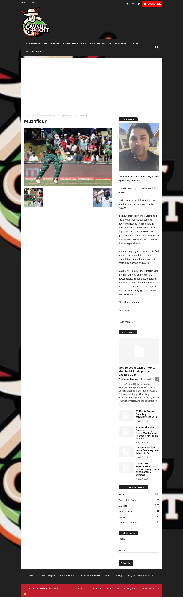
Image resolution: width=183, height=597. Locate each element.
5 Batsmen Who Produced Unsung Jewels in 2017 (54, 115)
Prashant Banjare (128, 379)
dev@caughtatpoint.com (140, 575)
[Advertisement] (91, 84)
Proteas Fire (33, 51)
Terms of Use (112, 588)
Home (26, 115)
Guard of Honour (36, 43)
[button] (157, 47)
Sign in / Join (27, 2)
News (121, 517)
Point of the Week (100, 43)
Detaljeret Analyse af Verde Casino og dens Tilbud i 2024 (147, 450)
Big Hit (55, 43)
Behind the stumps (74, 43)
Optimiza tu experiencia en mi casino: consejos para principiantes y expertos (147, 469)
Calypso (136, 43)
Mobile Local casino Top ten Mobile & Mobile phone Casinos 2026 (137, 371)
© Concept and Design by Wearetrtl (43, 588)
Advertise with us (150, 588)
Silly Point (121, 43)
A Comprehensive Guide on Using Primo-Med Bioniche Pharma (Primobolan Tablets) (147, 433)
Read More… (125, 321)
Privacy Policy (131, 588)
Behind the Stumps (68, 575)
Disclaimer (96, 588)
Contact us (81, 588)
